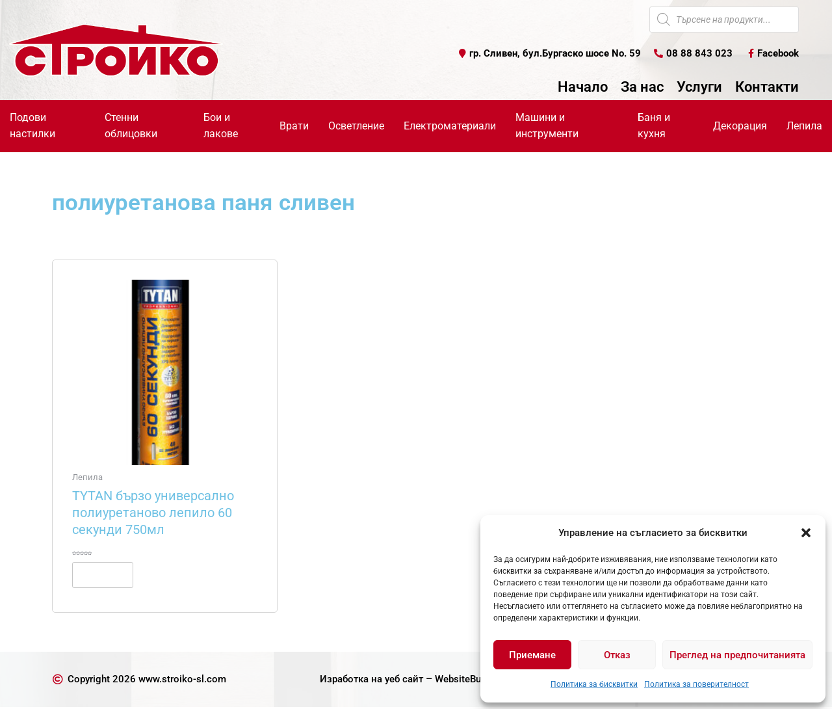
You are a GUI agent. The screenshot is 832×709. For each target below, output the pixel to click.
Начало (583, 87)
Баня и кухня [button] (654, 126)
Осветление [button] (356, 126)
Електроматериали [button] (450, 126)
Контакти (767, 87)
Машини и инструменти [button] (546, 126)
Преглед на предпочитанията (737, 655)
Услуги (699, 87)
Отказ (617, 655)
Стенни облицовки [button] (131, 126)
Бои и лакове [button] (220, 126)
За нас (642, 87)
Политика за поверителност (696, 684)
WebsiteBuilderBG (477, 681)
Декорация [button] (740, 126)
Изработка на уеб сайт (367, 681)
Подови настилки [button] (32, 126)
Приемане (532, 655)
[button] (806, 532)
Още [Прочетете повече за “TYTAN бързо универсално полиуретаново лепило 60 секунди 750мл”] (109, 576)
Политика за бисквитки (594, 684)
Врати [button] (294, 126)
